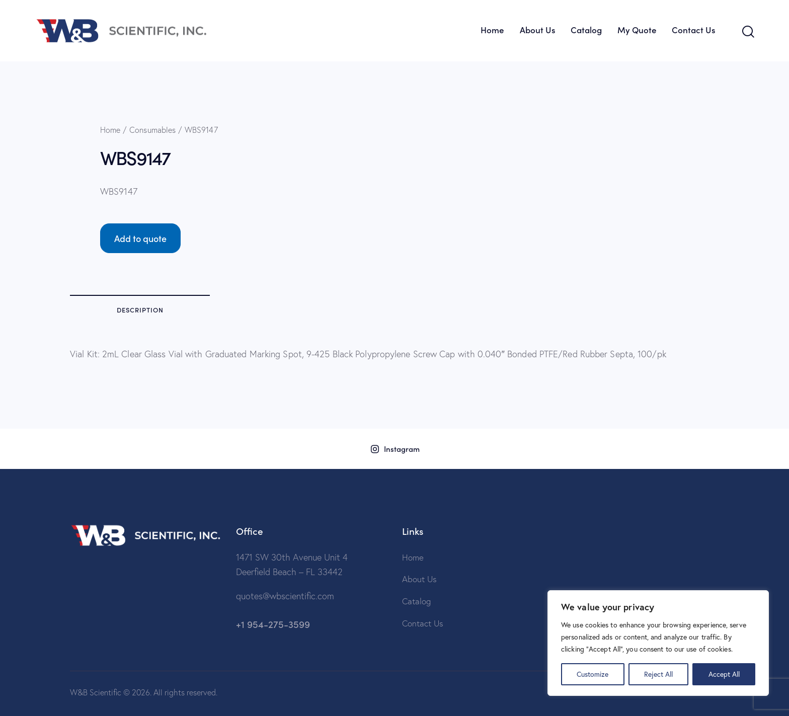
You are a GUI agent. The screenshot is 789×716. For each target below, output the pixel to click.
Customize (592, 674)
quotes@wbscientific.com (285, 596)
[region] (658, 643)
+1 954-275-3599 (273, 623)
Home (110, 130)
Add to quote (140, 238)
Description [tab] (140, 309)
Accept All (724, 674)
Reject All (658, 674)
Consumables (152, 130)
